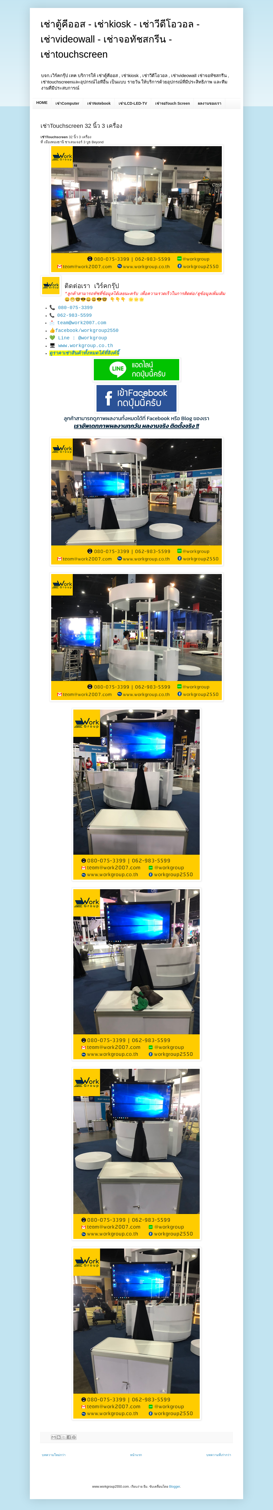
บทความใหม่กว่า (54, 1455)
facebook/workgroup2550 (87, 330)
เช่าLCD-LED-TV (133, 103)
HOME (41, 102)
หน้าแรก (136, 1455)
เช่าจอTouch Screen (172, 103)
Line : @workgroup (82, 338)
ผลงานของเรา (209, 103)
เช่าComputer (67, 103)
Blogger (174, 1486)
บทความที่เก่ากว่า (218, 1455)
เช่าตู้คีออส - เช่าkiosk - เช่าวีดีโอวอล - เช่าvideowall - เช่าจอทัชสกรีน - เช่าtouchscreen (120, 39)
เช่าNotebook (99, 103)
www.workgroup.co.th (85, 345)
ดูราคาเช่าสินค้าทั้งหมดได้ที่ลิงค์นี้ (84, 353)
